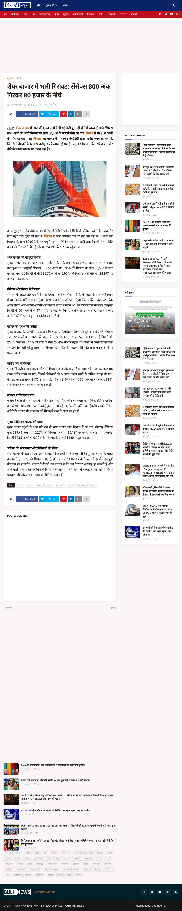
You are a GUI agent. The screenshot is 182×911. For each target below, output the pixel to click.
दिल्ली (68, 874)
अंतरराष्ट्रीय (39, 874)
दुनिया (66, 14)
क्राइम (57, 858)
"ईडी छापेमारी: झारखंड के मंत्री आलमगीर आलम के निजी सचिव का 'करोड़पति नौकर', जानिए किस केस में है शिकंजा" (159, 150)
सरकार (86, 869)
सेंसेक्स (92, 485)
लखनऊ (28, 874)
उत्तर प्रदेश (88, 858)
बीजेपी (17, 858)
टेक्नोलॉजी (78, 14)
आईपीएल (17, 874)
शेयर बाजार (23, 128)
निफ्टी (18, 78)
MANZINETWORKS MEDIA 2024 (39, 905)
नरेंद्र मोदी (38, 858)
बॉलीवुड (99, 852)
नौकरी (134, 14)
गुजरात (20, 863)
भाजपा (66, 858)
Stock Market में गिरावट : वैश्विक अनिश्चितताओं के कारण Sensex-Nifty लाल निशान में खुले (157, 511)
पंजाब (30, 863)
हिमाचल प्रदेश (35, 869)
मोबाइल (50, 874)
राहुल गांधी (9, 863)
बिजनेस (90, 14)
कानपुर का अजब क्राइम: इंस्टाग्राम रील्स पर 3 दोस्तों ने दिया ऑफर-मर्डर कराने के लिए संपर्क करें (158, 170)
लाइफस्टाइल (44, 14)
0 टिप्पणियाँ (52, 104)
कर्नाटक (66, 869)
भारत (37, 852)
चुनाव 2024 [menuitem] (51, 5)
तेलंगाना (76, 869)
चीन (107, 858)
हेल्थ (57, 14)
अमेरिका (27, 858)
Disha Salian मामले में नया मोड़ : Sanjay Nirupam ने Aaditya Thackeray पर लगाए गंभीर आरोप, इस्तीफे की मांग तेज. (158, 471)
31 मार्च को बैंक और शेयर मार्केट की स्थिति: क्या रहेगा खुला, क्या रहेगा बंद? (55, 810)
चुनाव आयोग (52, 863)
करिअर (123, 14)
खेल (25, 14)
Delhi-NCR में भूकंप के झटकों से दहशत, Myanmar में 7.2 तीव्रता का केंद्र (158, 207)
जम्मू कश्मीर (21, 869)
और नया (8, 608)
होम (5, 14)
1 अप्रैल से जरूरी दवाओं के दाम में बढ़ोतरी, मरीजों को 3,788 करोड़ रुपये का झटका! (158, 189)
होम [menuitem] (38, 5)
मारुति (70, 485)
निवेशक (29, 485)
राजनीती (112, 14)
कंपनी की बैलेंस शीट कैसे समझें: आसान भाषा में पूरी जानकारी (149, 318)
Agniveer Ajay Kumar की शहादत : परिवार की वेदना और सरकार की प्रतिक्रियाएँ (157, 392)
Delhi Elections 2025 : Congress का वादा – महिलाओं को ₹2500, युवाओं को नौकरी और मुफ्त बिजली (68, 827)
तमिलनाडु (96, 869)
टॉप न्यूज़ (108, 863)
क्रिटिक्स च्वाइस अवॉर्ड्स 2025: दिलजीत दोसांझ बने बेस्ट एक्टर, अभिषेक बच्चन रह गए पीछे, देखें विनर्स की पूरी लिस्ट (68, 842)
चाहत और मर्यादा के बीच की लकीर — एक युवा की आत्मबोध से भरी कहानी (55, 780)
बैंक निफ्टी (59, 485)
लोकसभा (76, 863)
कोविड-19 (109, 869)
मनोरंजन (15, 14)
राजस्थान (65, 863)
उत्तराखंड (40, 863)
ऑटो (7, 874)
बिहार (99, 858)
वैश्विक (78, 874)
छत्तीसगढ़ (9, 869)
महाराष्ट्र (109, 852)
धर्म (33, 14)
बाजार (39, 485)
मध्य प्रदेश (96, 863)
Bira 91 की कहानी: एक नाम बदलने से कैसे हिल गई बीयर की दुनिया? (53, 765)
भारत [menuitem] (65, 5)
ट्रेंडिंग (101, 14)
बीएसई (37, 139)
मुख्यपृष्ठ (10, 78)
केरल (47, 869)
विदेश (48, 858)
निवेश (86, 863)
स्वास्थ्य (55, 869)
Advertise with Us (44, 892)
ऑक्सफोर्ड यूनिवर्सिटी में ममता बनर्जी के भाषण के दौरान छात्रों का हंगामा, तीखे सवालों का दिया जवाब (159, 491)
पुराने (112, 608)
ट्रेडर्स (60, 874)
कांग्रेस (8, 858)
